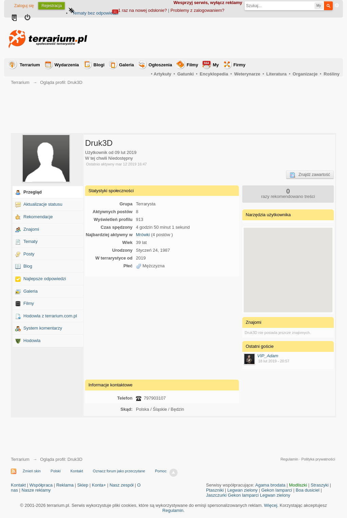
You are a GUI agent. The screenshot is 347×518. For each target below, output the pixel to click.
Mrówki (143, 234)
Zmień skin (32, 471)
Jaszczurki (216, 495)
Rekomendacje (38, 216)
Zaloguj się (24, 5)
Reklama (65, 485)
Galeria (126, 64)
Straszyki (320, 485)
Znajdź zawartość (310, 175)
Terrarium (30, 64)
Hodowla (32, 340)
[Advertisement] (216, 38)
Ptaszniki (215, 490)
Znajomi (31, 229)
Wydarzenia (67, 64)
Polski (55, 471)
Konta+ (99, 485)
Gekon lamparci (276, 490)
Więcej (270, 505)
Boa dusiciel (308, 490)
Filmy (192, 64)
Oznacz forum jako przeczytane (119, 471)
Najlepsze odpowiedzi (44, 278)
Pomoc (160, 471)
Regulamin (290, 459)
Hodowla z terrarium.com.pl (50, 315)
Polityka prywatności (318, 459)
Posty (29, 253)
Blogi (99, 64)
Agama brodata (270, 485)
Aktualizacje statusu (42, 204)
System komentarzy (42, 328)
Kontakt (76, 471)
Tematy (30, 241)
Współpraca (41, 485)
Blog (27, 266)
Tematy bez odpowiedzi (95, 13)
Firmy (239, 64)
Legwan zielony (242, 490)
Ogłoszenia (160, 64)
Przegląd (32, 192)
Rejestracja (51, 5)
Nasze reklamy (36, 490)
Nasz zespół (121, 485)
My (211, 64)
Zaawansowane (337, 5)
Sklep (82, 485)
